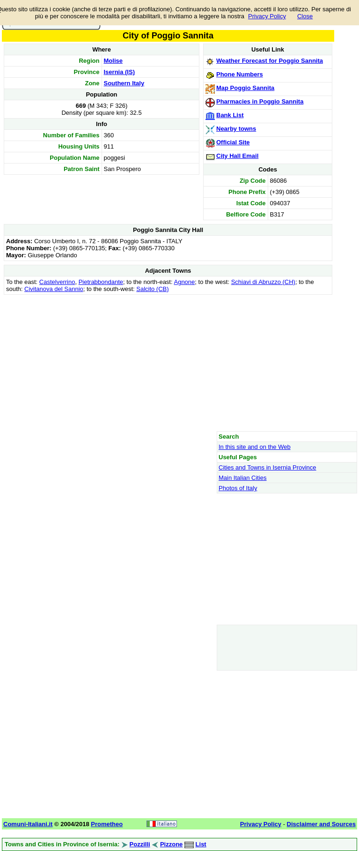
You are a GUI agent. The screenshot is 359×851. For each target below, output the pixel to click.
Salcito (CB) (152, 288)
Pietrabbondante (101, 281)
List (201, 844)
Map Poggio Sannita (245, 87)
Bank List (230, 115)
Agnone (184, 281)
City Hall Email (237, 155)
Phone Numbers (239, 74)
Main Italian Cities (243, 477)
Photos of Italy (238, 488)
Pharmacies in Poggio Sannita (259, 101)
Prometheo (107, 824)
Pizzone (171, 844)
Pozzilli (140, 844)
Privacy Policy (267, 16)
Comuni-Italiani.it (27, 824)
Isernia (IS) (119, 71)
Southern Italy (124, 83)
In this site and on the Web (255, 446)
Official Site (233, 142)
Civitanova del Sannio (53, 288)
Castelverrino (57, 281)
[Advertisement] (168, 362)
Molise (113, 60)
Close (305, 16)
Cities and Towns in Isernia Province (267, 467)
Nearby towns (236, 128)
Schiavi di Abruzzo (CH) (263, 281)
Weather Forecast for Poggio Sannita (269, 60)
